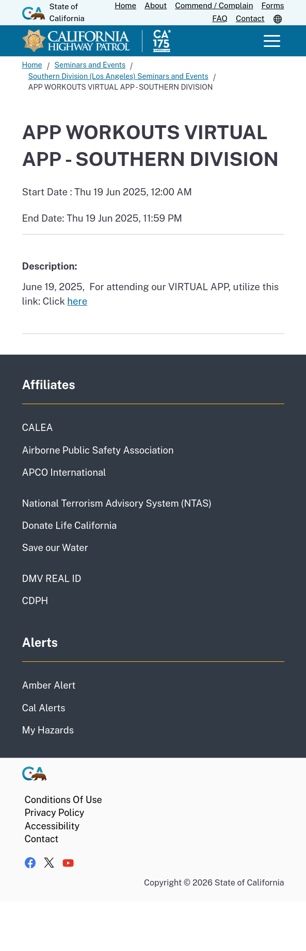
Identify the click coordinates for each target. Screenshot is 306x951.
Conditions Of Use (63, 799)
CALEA (37, 427)
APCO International (64, 472)
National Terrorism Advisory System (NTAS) (117, 503)
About (155, 5)
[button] (278, 18)
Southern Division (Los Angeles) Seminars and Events (118, 76)
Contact (250, 18)
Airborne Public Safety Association (98, 450)
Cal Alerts (44, 708)
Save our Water (55, 547)
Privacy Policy (55, 812)
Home (125, 5)
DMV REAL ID (52, 578)
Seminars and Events (90, 65)
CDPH (35, 600)
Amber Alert (49, 685)
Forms (272, 5)
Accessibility (52, 826)
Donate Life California (69, 525)
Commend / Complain (214, 5)
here (77, 301)
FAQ (220, 18)
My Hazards (48, 730)
